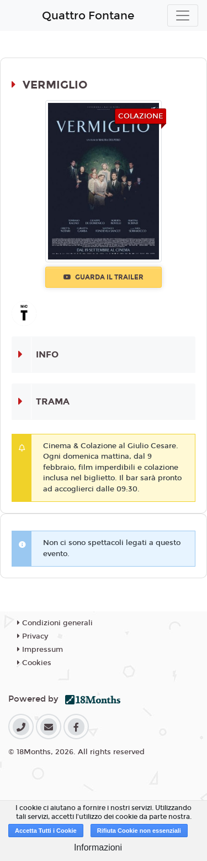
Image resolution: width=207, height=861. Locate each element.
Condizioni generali (55, 623)
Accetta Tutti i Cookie (46, 830)
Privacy (32, 636)
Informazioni (98, 847)
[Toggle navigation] (182, 15)
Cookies (34, 662)
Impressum (40, 649)
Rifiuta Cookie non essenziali (139, 830)
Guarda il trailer (103, 277)
